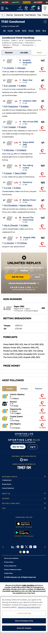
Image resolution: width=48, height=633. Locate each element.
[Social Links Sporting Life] (20, 552)
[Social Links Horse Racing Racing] (24, 552)
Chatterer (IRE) (29, 101)
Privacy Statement (10, 566)
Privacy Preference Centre (12, 569)
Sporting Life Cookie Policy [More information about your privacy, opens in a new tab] (29, 616)
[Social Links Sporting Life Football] (27, 552)
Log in (37, 277)
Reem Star (27, 80)
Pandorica (27, 182)
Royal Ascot (6, 484)
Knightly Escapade (27, 61)
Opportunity (15, 409)
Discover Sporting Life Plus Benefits (24, 283)
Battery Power (29, 200)
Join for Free (17, 277)
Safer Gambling (28, 585)
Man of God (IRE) (30, 122)
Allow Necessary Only (24, 630)
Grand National (8, 488)
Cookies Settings (24, 622)
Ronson (13, 402)
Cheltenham (7, 480)
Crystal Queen (16, 416)
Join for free (18, 447)
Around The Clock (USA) (28, 218)
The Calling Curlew (28, 166)
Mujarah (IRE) (29, 237)
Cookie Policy (8, 573)
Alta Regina (15, 424)
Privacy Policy (8, 562)
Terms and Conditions (11, 558)
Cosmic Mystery (17, 394)
